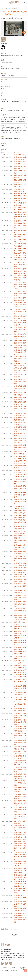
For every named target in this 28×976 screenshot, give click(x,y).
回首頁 (2, 8)
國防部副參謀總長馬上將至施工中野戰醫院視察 (20, 409)
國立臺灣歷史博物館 (6, 945)
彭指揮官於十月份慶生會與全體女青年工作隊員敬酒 (20, 769)
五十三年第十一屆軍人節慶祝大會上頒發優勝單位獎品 (20, 293)
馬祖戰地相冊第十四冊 (20, 154)
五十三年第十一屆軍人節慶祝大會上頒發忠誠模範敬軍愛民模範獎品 (20, 271)
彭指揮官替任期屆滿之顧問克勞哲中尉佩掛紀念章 (20, 481)
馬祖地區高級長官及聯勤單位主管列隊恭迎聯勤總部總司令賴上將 (20, 617)
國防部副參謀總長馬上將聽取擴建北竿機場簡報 (20, 447)
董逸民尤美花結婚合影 (20, 567)
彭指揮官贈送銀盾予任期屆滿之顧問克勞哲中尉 (20, 488)
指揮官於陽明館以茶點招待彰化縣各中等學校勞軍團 (20, 329)
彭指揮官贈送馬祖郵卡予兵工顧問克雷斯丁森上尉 (20, 688)
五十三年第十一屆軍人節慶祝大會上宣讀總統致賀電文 (20, 264)
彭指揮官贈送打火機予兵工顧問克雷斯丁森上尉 (20, 699)
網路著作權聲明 (22, 968)
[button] (14, 115)
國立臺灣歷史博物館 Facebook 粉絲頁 (2, 963)
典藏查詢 (7, 8)
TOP (25, 970)
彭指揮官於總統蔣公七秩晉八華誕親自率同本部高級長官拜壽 (20, 776)
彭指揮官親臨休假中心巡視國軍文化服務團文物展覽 (20, 890)
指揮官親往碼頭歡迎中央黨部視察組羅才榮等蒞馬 (20, 735)
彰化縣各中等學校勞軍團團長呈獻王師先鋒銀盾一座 (20, 370)
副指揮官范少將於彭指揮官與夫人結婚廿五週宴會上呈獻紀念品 (20, 884)
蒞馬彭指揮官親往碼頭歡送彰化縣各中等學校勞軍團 (20, 381)
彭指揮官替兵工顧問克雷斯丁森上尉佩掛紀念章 (20, 681)
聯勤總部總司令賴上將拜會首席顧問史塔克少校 (20, 642)
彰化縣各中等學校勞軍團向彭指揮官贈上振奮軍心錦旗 (20, 359)
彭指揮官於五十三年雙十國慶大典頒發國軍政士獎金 (20, 604)
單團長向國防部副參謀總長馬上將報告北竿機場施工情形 (20, 440)
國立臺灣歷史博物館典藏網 (14, 2)
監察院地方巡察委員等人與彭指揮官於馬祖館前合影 (20, 547)
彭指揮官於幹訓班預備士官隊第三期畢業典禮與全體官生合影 (20, 729)
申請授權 (3, 40)
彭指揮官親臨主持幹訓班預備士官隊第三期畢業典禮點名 (20, 722)
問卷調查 (5, 967)
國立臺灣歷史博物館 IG (6, 963)
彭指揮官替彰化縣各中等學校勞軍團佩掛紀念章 (20, 352)
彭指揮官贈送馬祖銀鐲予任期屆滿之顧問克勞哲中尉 (20, 495)
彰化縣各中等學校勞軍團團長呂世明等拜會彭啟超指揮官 (20, 323)
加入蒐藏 (19, 18)
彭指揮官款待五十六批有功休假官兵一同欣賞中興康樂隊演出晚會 (20, 839)
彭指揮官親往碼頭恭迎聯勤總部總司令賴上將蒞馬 (20, 611)
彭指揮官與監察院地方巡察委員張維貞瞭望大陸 (20, 558)
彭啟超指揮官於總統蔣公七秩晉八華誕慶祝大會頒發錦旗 (20, 789)
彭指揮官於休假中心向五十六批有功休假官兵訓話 (20, 828)
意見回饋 (11, 18)
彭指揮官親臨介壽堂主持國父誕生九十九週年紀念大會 (20, 864)
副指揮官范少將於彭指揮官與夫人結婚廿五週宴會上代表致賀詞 (20, 877)
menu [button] (2, 2)
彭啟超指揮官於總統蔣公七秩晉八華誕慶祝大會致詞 (20, 803)
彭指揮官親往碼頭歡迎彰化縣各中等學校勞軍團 (20, 311)
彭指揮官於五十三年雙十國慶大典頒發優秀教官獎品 (20, 597)
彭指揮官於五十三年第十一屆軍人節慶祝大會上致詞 (20, 305)
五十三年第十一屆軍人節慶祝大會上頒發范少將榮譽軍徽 (20, 278)
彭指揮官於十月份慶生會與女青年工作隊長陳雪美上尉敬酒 (20, 763)
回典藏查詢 (14, 935)
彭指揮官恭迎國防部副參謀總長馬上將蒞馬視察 (20, 388)
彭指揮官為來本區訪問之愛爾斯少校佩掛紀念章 (20, 501)
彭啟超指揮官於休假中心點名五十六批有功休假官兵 (20, 816)
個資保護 (13, 967)
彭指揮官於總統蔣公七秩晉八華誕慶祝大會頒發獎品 (20, 783)
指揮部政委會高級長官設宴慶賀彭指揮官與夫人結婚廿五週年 (20, 870)
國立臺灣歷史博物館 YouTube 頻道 (10, 963)
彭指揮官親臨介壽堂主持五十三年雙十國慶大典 (20, 586)
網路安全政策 (14, 971)
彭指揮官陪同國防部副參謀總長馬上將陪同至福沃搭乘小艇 (20, 429)
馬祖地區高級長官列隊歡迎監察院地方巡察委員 (20, 522)
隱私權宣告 (5, 971)
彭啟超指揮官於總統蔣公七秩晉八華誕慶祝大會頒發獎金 (20, 796)
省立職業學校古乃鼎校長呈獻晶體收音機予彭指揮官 (20, 336)
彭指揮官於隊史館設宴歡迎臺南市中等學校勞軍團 (20, 920)
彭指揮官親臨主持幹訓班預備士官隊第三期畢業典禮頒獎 (20, 715)
